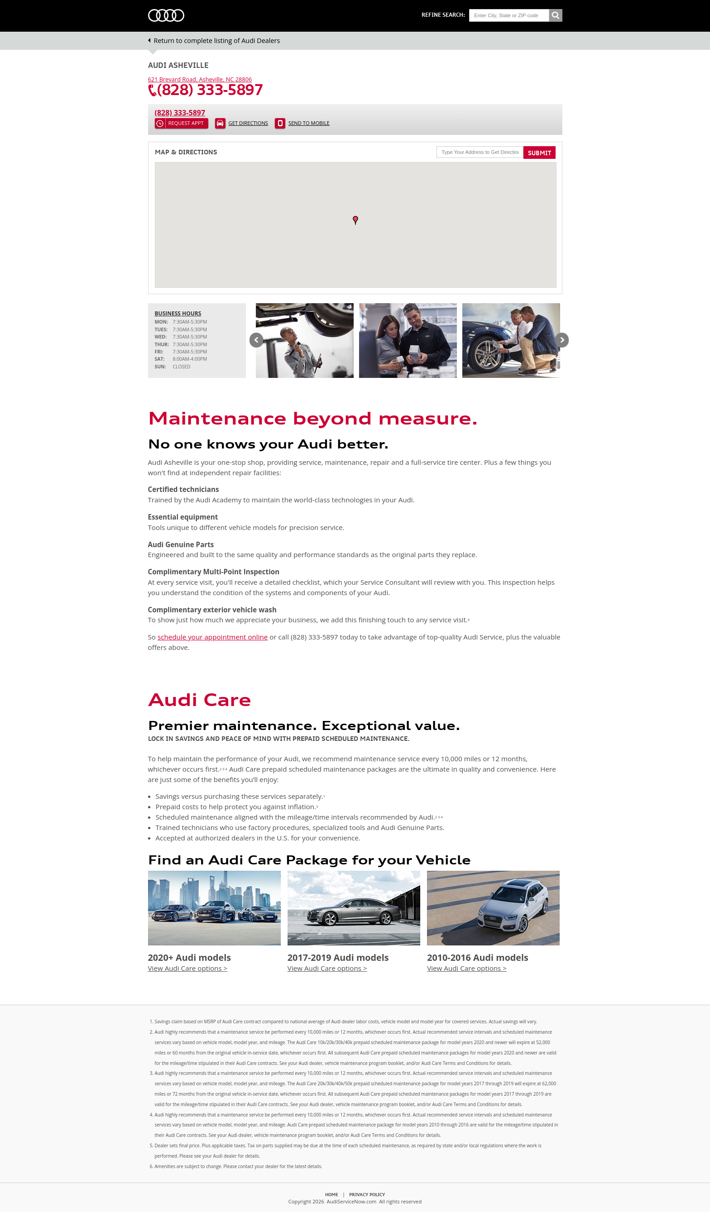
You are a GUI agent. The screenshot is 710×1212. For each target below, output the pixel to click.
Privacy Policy (367, 1194)
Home (331, 1194)
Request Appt (186, 122)
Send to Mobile (309, 122)
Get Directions (248, 122)
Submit (539, 153)
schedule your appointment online (213, 636)
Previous (256, 341)
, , (200, 79)
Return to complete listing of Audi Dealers (217, 40)
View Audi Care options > (188, 968)
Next (562, 341)
